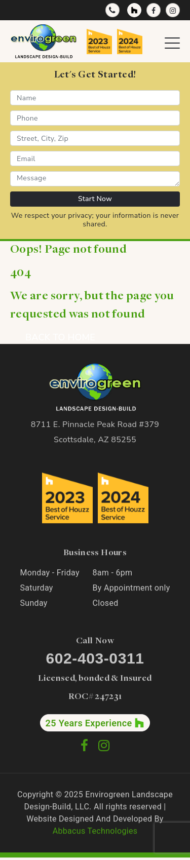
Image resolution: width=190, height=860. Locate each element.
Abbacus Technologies (95, 831)
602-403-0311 (95, 658)
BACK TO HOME (60, 337)
